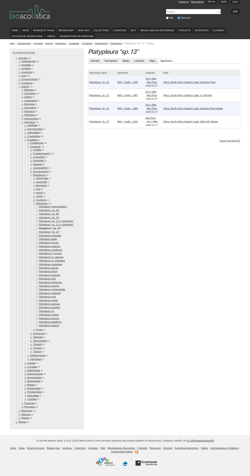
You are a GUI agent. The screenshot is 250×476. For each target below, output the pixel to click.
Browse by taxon (43, 30)
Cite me (211, 1)
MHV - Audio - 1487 (127, 95)
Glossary (219, 30)
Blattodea (29, 90)
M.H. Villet (151, 78)
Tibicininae (35, 359)
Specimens (167, 60)
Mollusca (25, 414)
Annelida (25, 68)
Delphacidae (33, 370)
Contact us (184, 2)
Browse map (66, 30)
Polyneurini (39, 333)
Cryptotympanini (41, 153)
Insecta (49, 43)
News (25, 30)
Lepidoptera (30, 100)
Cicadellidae (33, 136)
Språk (224, 1)
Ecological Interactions (27, 36)
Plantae (22, 422)
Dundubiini (38, 160)
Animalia (38, 43)
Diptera (28, 97)
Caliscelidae (33, 132)
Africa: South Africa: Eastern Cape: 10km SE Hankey (190, 121)
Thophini (37, 348)
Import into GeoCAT (230, 140)
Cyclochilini (39, 157)
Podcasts (184, 30)
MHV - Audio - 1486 (127, 108)
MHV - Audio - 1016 (127, 121)
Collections (101, 30)
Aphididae (32, 125)
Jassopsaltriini (40, 168)
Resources (201, 30)
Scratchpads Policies (122, 451)
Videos (51, 36)
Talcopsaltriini (40, 340)
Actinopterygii (28, 61)
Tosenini (37, 351)
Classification (24, 43)
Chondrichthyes (29, 79)
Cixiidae (31, 363)
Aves (23, 75)
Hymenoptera (31, 118)
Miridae (31, 385)
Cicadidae (74, 43)
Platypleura (116, 43)
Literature (119, 30)
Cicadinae (87, 43)
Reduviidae (33, 395)
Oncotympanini (41, 171)
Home (15, 30)
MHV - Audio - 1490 (127, 82)
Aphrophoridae (35, 129)
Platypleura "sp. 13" (99, 82)
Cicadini (37, 149)
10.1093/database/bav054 (200, 440)
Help (133, 30)
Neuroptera (30, 107)
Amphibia (26, 65)
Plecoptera (29, 406)
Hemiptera (60, 43)
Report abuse (197, 2)
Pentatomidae (34, 392)
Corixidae (32, 367)
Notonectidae (34, 388)
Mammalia (26, 410)
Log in (235, 1)
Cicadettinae (36, 143)
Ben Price (152, 82)
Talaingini (38, 337)
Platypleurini (101, 43)
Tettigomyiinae (37, 355)
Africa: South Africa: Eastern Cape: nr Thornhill (187, 95)
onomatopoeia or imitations (76, 36)
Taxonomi (186, 17)
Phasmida (29, 403)
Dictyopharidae (35, 374)
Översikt (95, 61)
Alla (171, 17)
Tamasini (37, 344)
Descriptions (110, 61)
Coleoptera (30, 93)
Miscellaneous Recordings (157, 30)
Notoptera (29, 111)
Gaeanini (37, 164)
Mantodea (29, 104)
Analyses (83, 30)
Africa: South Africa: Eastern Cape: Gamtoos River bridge (193, 108)
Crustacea (26, 83)
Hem (12, 43)
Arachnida (26, 72)
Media (126, 61)
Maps (152, 61)
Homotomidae (34, 377)
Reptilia (25, 418)
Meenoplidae (34, 381)
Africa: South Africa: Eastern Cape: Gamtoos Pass (189, 82)
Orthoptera (29, 115)
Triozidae (32, 399)
